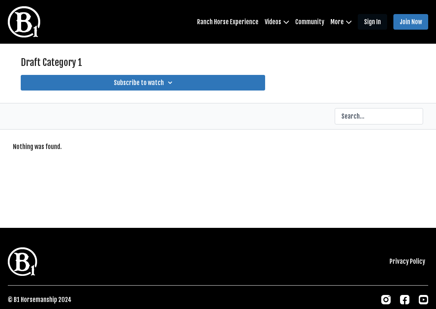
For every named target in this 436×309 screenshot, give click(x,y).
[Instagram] (386, 299)
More (341, 22)
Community (309, 22)
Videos (277, 22)
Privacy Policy (407, 261)
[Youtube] (423, 299)
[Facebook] (404, 299)
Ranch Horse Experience (227, 22)
